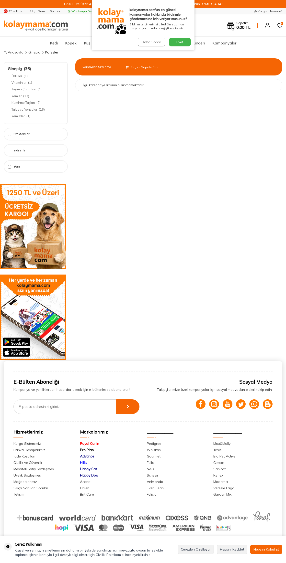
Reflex (218, 475)
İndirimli (16, 150)
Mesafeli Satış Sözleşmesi (34, 469)
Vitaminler (21, 83)
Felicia (152, 494)
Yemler (20, 96)
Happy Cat (88, 469)
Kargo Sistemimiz (27, 443)
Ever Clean (155, 488)
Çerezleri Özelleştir (196, 549)
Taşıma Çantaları (26, 89)
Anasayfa (13, 52)
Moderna (220, 481)
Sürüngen (196, 43)
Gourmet (153, 456)
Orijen (84, 488)
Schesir (152, 475)
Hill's (83, 462)
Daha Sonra (151, 42)
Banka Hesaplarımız (29, 450)
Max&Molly (221, 443)
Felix (150, 462)
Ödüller (19, 76)
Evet (179, 42)
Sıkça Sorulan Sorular (45, 11)
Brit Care (87, 494)
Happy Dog (89, 475)
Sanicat (219, 469)
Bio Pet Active (224, 456)
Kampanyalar (224, 43)
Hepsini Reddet (232, 549)
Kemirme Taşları (25, 103)
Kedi (54, 43)
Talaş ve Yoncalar (28, 109)
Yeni (14, 166)
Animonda (155, 481)
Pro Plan (87, 450)
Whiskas (154, 450)
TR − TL (13, 11)
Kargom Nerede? (268, 11)
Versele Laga (223, 488)
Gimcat (218, 462)
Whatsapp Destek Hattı (86, 11)
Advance (87, 456)
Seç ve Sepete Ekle (142, 67)
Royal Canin (89, 443)
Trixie (217, 450)
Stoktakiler (19, 134)
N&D (150, 469)
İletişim (18, 494)
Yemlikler (20, 116)
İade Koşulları (24, 456)
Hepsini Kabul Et (266, 549)
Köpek (71, 43)
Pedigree (154, 443)
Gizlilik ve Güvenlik (27, 462)
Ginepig (34, 52)
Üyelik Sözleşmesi (27, 475)
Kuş (87, 43)
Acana (85, 481)
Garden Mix (222, 494)
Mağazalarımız (25, 481)
